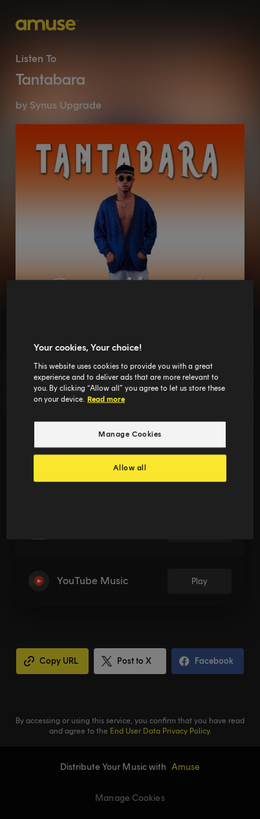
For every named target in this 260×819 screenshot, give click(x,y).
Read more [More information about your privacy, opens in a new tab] (106, 398)
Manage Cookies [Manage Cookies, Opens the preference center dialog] (130, 434)
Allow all (129, 467)
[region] (130, 410)
